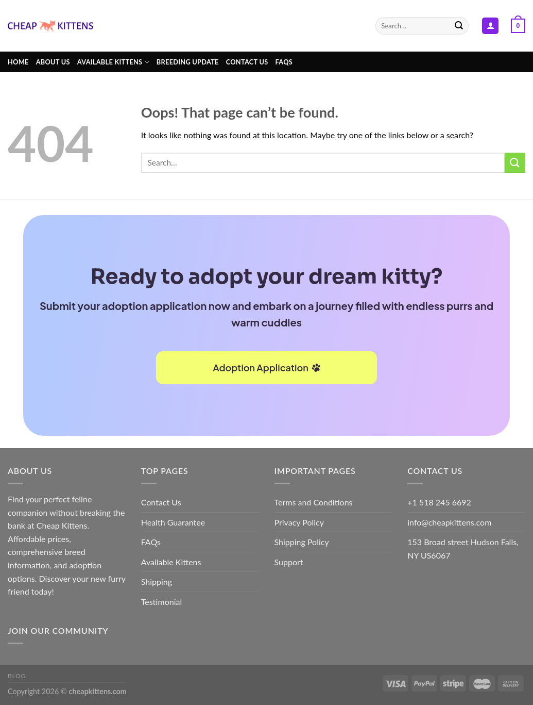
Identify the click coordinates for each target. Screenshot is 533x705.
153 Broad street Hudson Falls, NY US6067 (462, 548)
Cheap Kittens (62, 525)
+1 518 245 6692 (439, 502)
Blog (17, 676)
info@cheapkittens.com (449, 522)
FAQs (284, 62)
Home (18, 62)
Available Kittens (171, 562)
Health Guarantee (173, 522)
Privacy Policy (299, 522)
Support (288, 562)
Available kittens (113, 62)
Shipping (156, 581)
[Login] (490, 26)
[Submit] (459, 26)
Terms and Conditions (313, 502)
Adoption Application (266, 367)
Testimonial (161, 601)
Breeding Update (188, 62)
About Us (53, 62)
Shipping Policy (301, 542)
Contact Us (247, 62)
